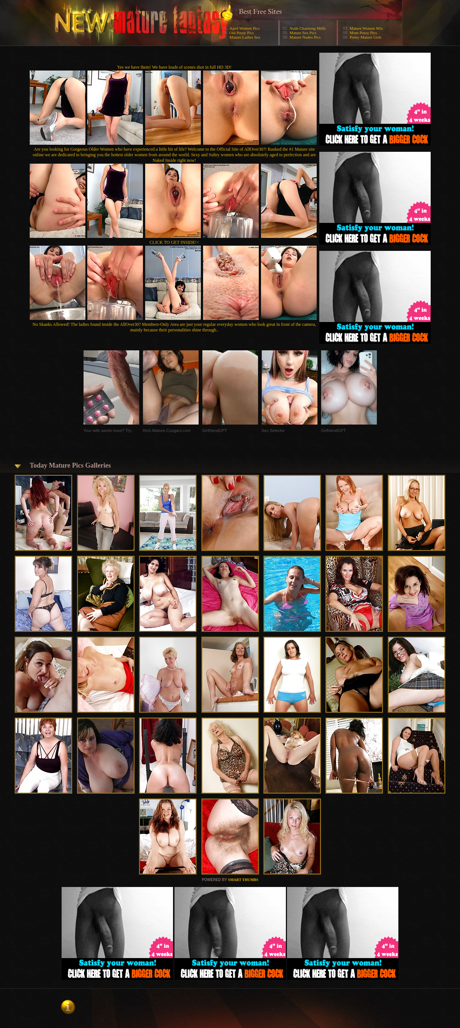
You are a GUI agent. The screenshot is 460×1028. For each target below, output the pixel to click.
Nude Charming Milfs (308, 28)
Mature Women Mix (366, 28)
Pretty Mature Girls (366, 37)
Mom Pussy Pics (363, 32)
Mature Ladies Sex (244, 37)
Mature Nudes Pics (305, 37)
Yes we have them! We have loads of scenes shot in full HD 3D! (174, 67)
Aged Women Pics (244, 28)
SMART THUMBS (243, 880)
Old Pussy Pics (241, 32)
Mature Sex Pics (303, 32)
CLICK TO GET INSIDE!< (174, 242)
